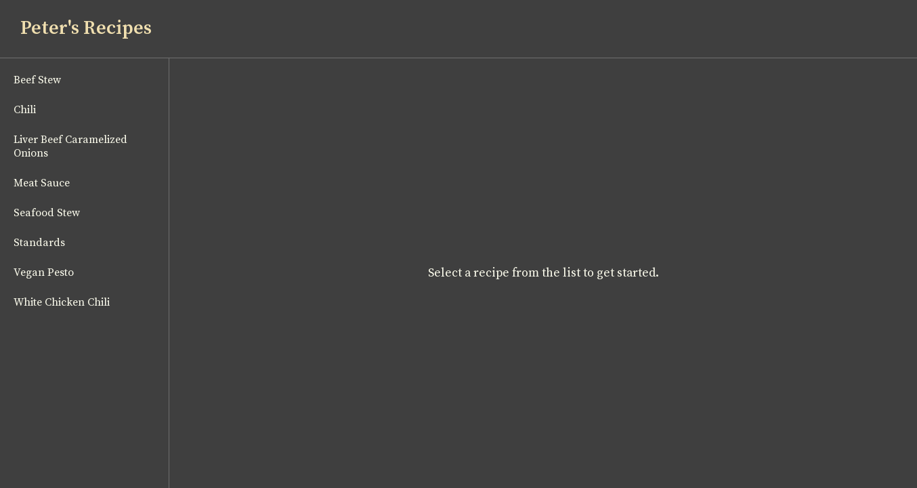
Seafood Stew (47, 213)
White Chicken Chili (62, 302)
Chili (25, 110)
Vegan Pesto (44, 272)
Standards (39, 242)
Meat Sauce (42, 183)
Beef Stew (37, 80)
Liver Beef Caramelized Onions (70, 146)
